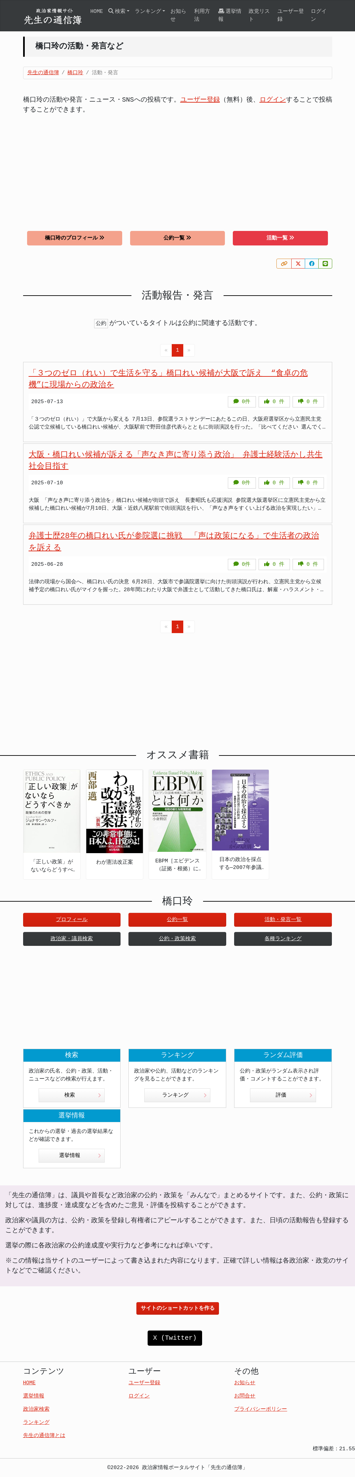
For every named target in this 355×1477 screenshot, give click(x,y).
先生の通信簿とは (44, 1436)
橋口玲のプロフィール (74, 238)
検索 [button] (116, 11)
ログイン (319, 15)
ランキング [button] (148, 12)
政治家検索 (36, 1409)
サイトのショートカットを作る (178, 1308)
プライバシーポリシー (260, 1409)
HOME (96, 12)
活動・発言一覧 (283, 920)
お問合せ (244, 1396)
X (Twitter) (174, 1338)
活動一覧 (280, 238)
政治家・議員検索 (72, 939)
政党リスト (259, 15)
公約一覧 (177, 238)
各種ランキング (283, 939)
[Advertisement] (177, 167)
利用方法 (202, 15)
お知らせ (178, 15)
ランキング (184, 1095)
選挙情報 (229, 15)
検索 (82, 1095)
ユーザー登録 (290, 15)
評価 (294, 1095)
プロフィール (72, 920)
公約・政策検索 (177, 939)
